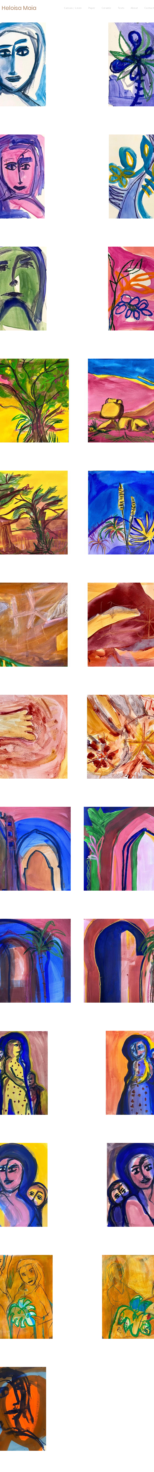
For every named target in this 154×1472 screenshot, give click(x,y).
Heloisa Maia (19, 8)
